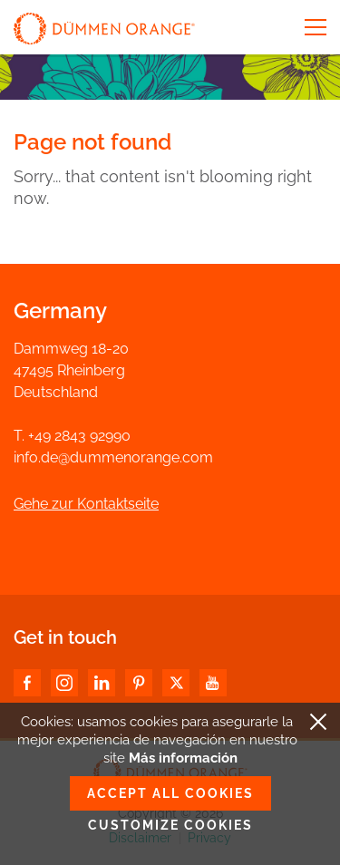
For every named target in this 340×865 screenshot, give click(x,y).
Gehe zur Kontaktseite (86, 503)
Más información (183, 758)
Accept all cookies (170, 793)
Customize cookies (170, 825)
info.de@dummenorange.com (113, 457)
